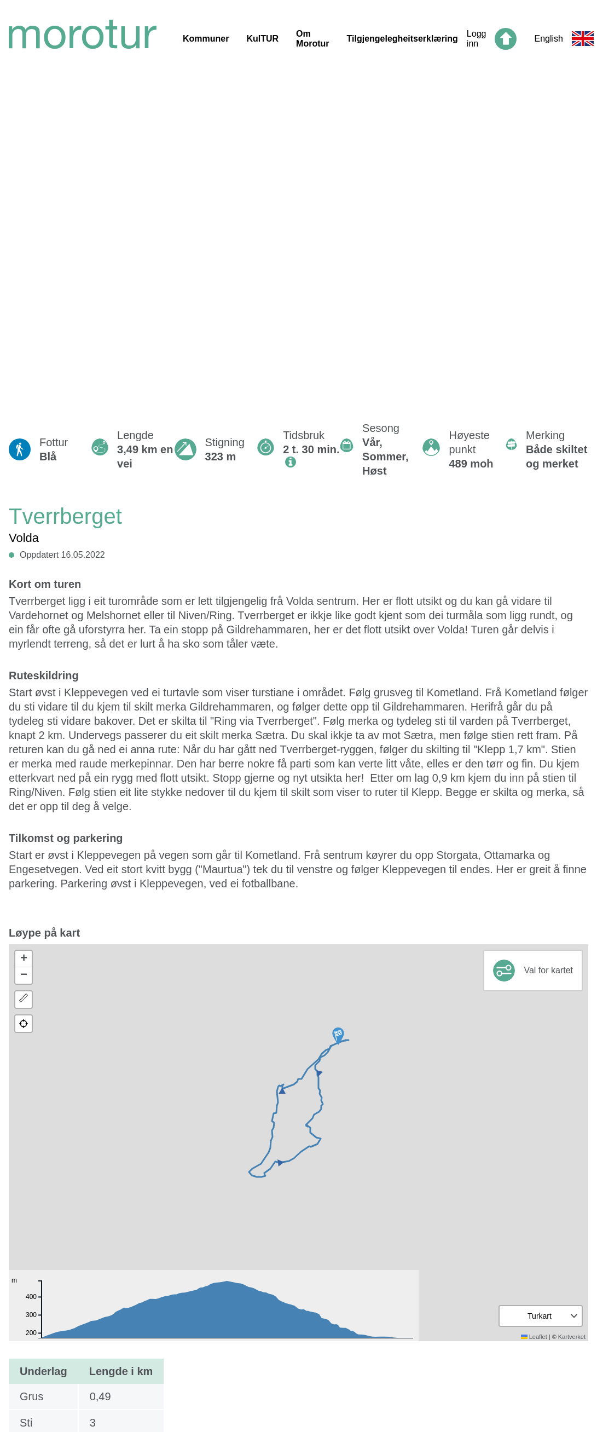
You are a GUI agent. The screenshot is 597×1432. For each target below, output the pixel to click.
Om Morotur (312, 38)
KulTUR (262, 38)
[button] (338, 1036)
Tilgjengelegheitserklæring (402, 38)
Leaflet (534, 1336)
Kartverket (572, 1336)
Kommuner (206, 38)
